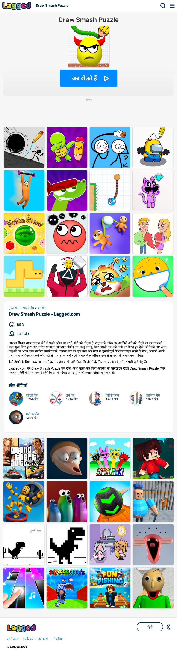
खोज (163, 6)
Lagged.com (22, 628)
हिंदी (150, 627)
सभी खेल (12, 639)
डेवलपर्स (43, 639)
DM (169, 626)
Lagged (17, 6)
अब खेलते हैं (84, 78)
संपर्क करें (27, 639)
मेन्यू (172, 6)
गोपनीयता (59, 639)
